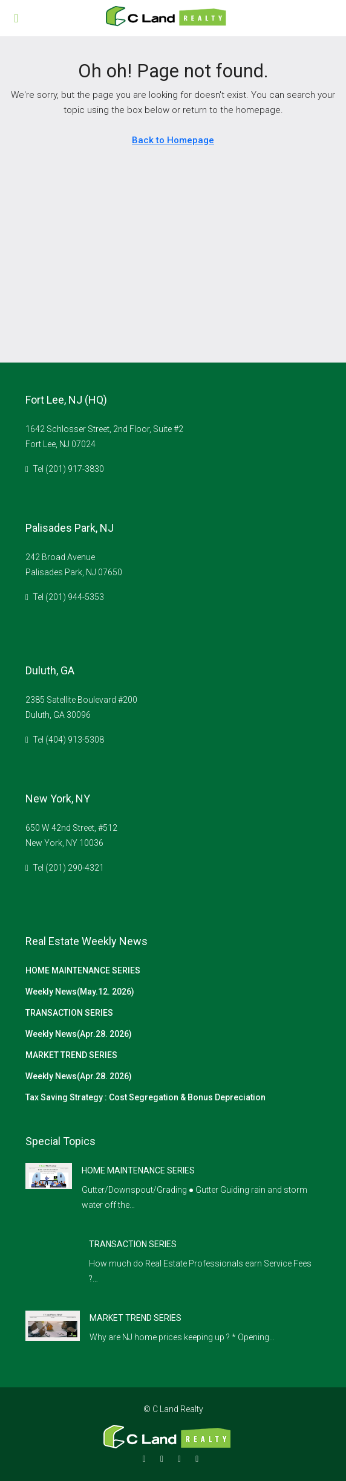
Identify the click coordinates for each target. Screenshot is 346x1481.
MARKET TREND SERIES (71, 1055)
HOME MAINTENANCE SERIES (82, 970)
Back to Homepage (173, 140)
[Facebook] (147, 1458)
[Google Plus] (182, 1458)
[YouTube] (199, 1458)
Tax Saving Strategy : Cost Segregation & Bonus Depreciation (145, 1097)
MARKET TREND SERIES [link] (135, 1318)
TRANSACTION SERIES (69, 1013)
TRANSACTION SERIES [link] (133, 1244)
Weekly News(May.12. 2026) (79, 991)
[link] (48, 1175)
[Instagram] (164, 1458)
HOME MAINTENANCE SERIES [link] (138, 1170)
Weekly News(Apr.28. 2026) (78, 1034)
